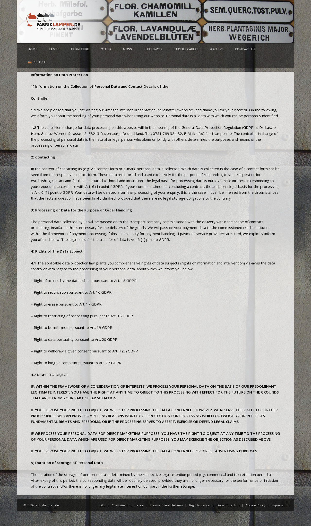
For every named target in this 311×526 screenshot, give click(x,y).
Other (106, 49)
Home (32, 49)
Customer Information (128, 505)
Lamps (54, 49)
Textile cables (186, 49)
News (127, 49)
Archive (216, 49)
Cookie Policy (255, 505)
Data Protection (228, 505)
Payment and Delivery (166, 505)
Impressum (280, 505)
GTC (102, 505)
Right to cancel (199, 505)
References (153, 49)
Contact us (245, 49)
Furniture (80, 49)
